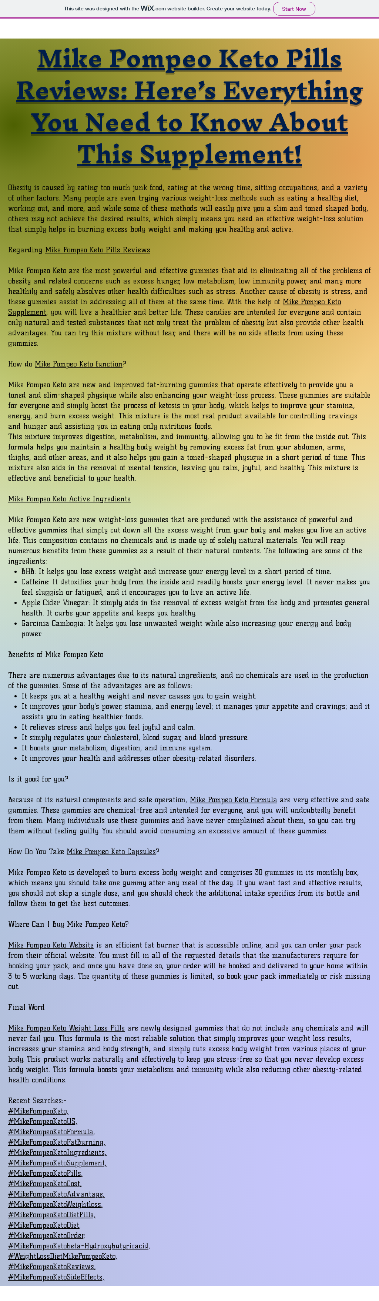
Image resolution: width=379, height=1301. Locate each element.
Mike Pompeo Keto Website (51, 944)
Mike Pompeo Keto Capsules (111, 851)
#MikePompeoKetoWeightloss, (55, 1204)
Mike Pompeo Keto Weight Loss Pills (66, 1027)
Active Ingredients (98, 498)
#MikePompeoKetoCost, (45, 1183)
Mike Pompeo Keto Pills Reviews (97, 249)
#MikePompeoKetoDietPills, (51, 1214)
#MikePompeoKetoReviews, (52, 1266)
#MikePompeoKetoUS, (42, 1121)
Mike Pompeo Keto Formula (233, 799)
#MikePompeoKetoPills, (45, 1173)
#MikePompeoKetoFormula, (51, 1131)
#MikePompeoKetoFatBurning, (56, 1142)
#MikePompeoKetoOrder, (46, 1235)
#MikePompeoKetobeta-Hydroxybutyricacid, (79, 1245)
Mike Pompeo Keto (64, 363)
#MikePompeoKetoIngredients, (57, 1152)
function (108, 363)
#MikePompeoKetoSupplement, (57, 1162)
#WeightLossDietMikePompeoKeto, (62, 1256)
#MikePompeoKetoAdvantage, (56, 1193)
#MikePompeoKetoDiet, (44, 1225)
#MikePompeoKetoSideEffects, (56, 1276)
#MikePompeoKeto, (38, 1110)
